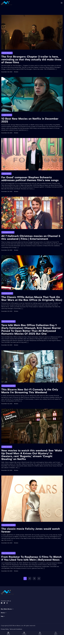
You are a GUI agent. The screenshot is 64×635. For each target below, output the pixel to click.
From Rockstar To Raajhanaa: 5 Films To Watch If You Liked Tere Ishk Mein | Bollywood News (31, 558)
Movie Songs (6, 173)
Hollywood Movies (8, 385)
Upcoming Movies (7, 232)
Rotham (16, 71)
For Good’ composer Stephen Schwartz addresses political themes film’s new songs (30, 179)
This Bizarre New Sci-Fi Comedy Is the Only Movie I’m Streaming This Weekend (29, 391)
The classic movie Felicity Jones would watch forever (30, 530)
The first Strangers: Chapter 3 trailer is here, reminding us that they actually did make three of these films (31, 59)
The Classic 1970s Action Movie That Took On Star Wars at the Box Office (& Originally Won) (31, 298)
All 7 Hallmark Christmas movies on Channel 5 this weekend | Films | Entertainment (30, 237)
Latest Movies (6, 115)
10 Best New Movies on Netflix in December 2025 (29, 120)
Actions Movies (7, 293)
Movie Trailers (7, 52)
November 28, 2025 (6, 71)
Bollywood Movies (8, 321)
